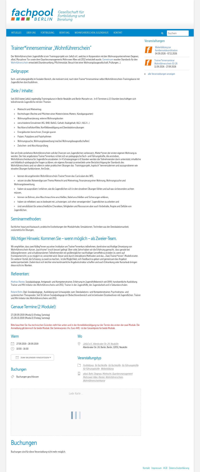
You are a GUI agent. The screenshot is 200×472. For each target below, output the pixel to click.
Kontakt (118, 32)
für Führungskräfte (130, 365)
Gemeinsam (108, 59)
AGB (165, 468)
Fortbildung (47, 32)
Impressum (156, 468)
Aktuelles (16, 32)
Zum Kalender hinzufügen (32, 357)
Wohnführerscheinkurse (94, 380)
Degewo (97, 373)
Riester (101, 377)
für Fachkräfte (101, 365)
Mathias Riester (18, 281)
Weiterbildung (107, 368)
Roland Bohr (16, 292)
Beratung (64, 32)
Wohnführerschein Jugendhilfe (92, 32)
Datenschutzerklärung (179, 468)
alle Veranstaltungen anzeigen (161, 74)
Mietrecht (106, 373)
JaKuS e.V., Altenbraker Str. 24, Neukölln (100, 343)
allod (85, 373)
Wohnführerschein (20, 62)
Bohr (90, 373)
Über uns (31, 32)
